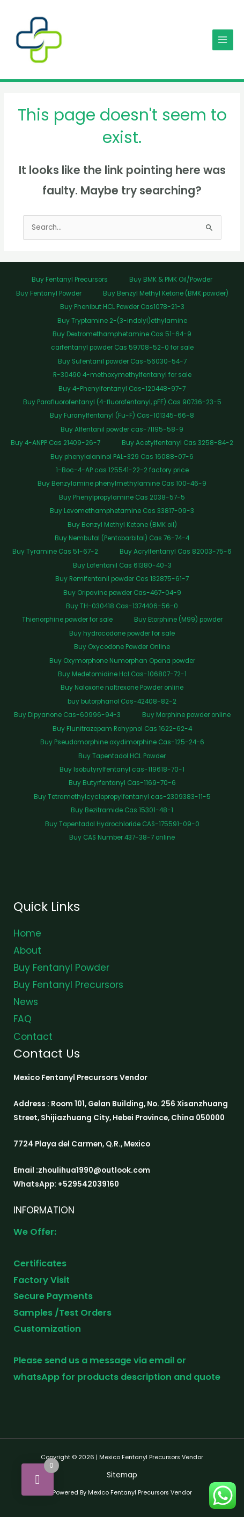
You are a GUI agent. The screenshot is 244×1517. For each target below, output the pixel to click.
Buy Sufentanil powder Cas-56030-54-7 (122, 361)
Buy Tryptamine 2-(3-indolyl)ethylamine (122, 320)
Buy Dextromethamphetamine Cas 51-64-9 (122, 334)
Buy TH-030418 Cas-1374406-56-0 (122, 606)
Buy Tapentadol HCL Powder (122, 756)
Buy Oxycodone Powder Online (122, 647)
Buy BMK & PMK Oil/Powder (170, 279)
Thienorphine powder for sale (67, 619)
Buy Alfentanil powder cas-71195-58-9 (122, 429)
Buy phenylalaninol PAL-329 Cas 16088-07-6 (122, 456)
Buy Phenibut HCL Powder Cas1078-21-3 (122, 307)
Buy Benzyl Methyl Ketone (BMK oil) (122, 524)
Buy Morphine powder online (186, 715)
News (25, 1001)
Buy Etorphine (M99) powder (178, 619)
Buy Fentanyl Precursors (70, 279)
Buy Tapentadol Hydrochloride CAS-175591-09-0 (122, 824)
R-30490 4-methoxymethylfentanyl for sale (122, 375)
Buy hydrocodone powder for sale (122, 633)
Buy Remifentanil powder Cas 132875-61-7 (122, 579)
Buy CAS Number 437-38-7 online (122, 837)
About (27, 950)
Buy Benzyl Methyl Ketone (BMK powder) (165, 293)
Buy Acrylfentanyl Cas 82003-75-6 (176, 551)
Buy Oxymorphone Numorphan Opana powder (122, 660)
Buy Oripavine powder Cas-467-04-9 (122, 592)
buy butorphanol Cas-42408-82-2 (122, 701)
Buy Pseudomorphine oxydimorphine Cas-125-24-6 (122, 742)
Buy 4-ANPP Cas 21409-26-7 (55, 443)
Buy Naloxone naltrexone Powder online (122, 687)
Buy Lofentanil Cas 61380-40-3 (122, 565)
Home (27, 933)
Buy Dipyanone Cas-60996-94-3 (67, 715)
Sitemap (122, 1475)
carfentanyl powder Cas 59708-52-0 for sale (122, 347)
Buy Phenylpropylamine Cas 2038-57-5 (122, 497)
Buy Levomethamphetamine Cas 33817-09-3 (122, 511)
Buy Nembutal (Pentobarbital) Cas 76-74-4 (122, 538)
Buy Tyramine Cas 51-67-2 (55, 551)
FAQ (22, 1019)
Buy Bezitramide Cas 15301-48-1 (122, 810)
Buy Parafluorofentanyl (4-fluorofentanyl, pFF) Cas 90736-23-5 (122, 402)
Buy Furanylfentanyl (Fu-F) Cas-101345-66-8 (122, 415)
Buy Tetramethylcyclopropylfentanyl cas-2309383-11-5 (122, 797)
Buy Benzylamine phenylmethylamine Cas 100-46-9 (122, 483)
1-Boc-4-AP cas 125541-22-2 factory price (122, 470)
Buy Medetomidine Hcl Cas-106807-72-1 (122, 674)
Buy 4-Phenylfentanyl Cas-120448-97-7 (122, 388)
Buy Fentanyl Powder (49, 293)
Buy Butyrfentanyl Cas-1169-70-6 (122, 783)
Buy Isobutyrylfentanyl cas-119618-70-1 (122, 769)
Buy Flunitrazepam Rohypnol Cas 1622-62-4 (122, 728)
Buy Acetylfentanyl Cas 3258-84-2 (177, 443)
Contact (33, 1036)
